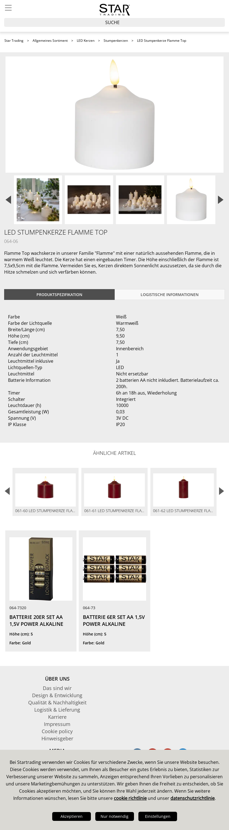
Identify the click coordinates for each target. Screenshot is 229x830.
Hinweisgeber (57, 738)
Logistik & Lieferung (57, 709)
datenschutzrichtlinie (192, 798)
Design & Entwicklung (57, 695)
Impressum (57, 724)
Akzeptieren (71, 816)
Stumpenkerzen (116, 40)
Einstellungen (157, 816)
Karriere (57, 717)
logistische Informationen (170, 294)
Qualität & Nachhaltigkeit (57, 702)
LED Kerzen (85, 40)
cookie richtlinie (130, 798)
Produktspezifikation (59, 294)
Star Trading (13, 40)
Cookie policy (57, 731)
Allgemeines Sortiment (50, 40)
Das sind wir (57, 688)
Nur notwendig (114, 816)
